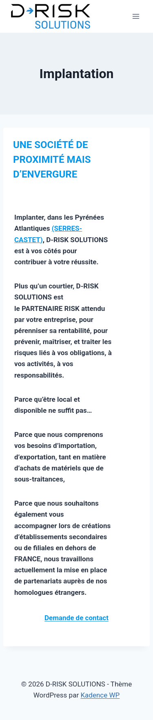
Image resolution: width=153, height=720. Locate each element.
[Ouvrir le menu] (135, 16)
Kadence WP (100, 695)
